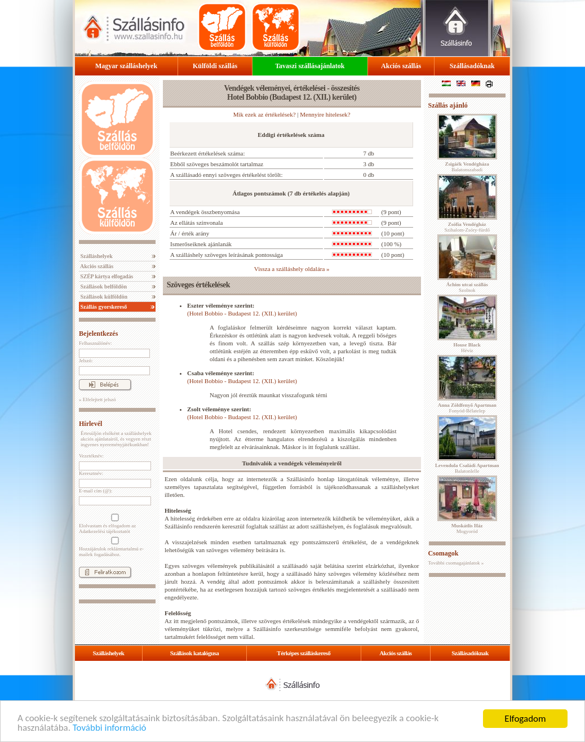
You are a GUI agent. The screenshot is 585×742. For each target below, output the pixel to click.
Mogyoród (467, 528)
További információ (110, 729)
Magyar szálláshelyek (126, 66)
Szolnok (467, 287)
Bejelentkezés (98, 333)
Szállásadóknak (472, 66)
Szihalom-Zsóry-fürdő (466, 227)
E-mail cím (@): (95, 491)
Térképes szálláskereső (303, 653)
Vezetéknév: (91, 456)
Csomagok (443, 553)
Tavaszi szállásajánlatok (309, 66)
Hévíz (467, 347)
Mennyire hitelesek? (325, 114)
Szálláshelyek (96, 256)
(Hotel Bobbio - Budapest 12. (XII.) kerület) (242, 313)
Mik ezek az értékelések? (264, 114)
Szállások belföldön (103, 286)
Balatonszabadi (467, 166)
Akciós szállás (401, 66)
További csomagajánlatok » (456, 563)
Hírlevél (90, 424)
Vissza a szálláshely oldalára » (292, 268)
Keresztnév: (91, 473)
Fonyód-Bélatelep (467, 408)
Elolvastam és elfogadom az (114, 524)
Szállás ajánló (447, 105)
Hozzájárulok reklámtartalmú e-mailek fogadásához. (114, 547)
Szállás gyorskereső (103, 307)
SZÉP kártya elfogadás (106, 276)
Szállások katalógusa (194, 653)
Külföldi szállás (215, 66)
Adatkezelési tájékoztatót (104, 531)
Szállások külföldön (103, 297)
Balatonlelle (467, 468)
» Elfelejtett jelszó (97, 399)
